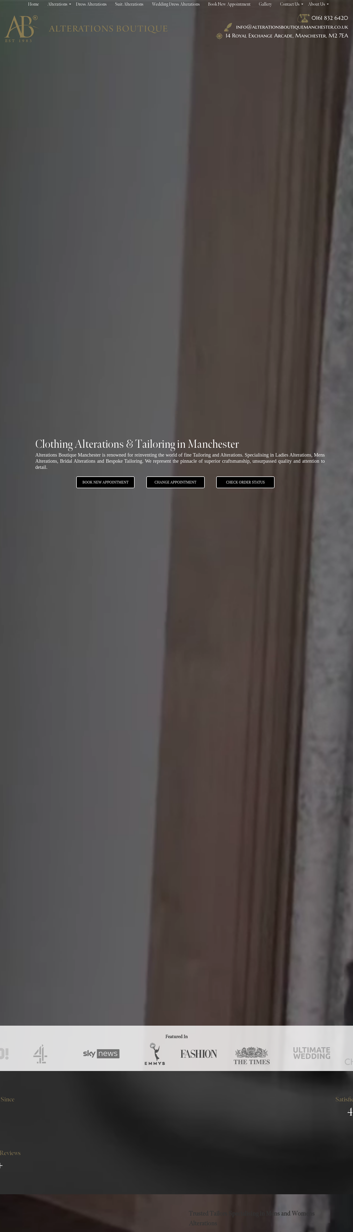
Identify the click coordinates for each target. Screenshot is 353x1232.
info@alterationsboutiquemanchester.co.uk (285, 26)
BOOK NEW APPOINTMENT (105, 482)
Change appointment (175, 482)
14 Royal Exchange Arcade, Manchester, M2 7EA (287, 35)
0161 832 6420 (330, 17)
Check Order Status (245, 482)
